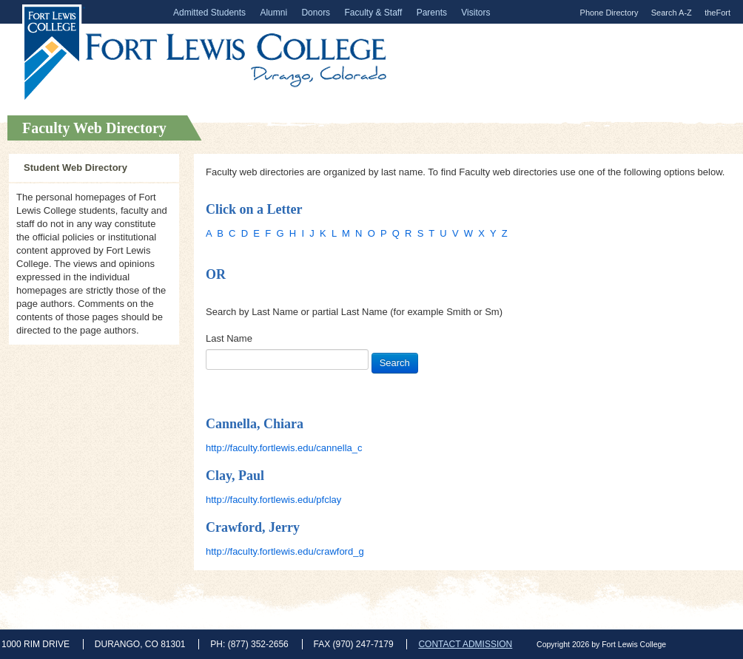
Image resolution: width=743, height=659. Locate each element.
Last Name (229, 338)
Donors (315, 12)
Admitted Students (209, 12)
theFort (717, 12)
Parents (432, 12)
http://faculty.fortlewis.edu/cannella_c (284, 447)
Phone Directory (609, 12)
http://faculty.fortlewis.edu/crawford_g (285, 551)
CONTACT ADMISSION (465, 644)
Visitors (475, 12)
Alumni (273, 12)
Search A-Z (671, 12)
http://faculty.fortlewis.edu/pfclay (273, 499)
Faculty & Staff (373, 12)
